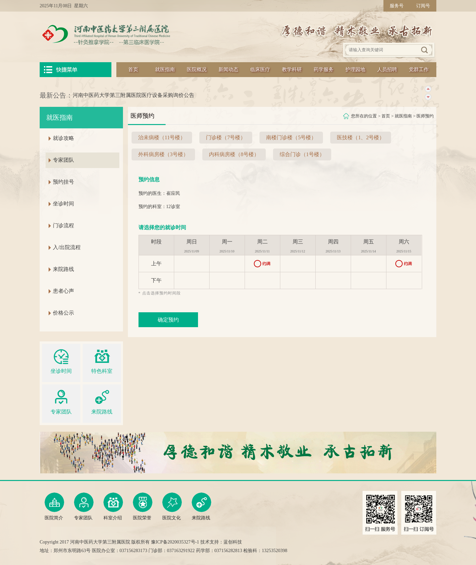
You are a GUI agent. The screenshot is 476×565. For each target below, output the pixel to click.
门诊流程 (63, 225)
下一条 (427, 97)
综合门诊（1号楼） (302, 154)
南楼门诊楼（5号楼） (291, 137)
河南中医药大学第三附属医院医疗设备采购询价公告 (133, 95)
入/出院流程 (67, 247)
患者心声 (63, 291)
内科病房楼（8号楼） (234, 154)
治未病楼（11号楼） (161, 137)
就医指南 (165, 69)
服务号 (397, 5)
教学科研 (292, 69)
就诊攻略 (63, 138)
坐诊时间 (63, 203)
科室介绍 (113, 506)
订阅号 (423, 5)
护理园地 (355, 69)
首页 (133, 69)
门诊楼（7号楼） (226, 137)
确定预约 (168, 320)
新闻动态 (228, 69)
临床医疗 (260, 69)
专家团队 (63, 160)
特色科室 (101, 360)
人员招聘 (387, 69)
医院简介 (54, 506)
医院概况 (197, 69)
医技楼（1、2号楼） (360, 137)
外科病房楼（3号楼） (163, 154)
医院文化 (172, 506)
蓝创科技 (232, 542)
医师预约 (425, 115)
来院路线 (63, 269)
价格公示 (63, 313)
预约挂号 (63, 182)
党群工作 (419, 69)
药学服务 (324, 69)
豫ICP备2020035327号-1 (175, 542)
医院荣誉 (142, 506)
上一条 (427, 89)
